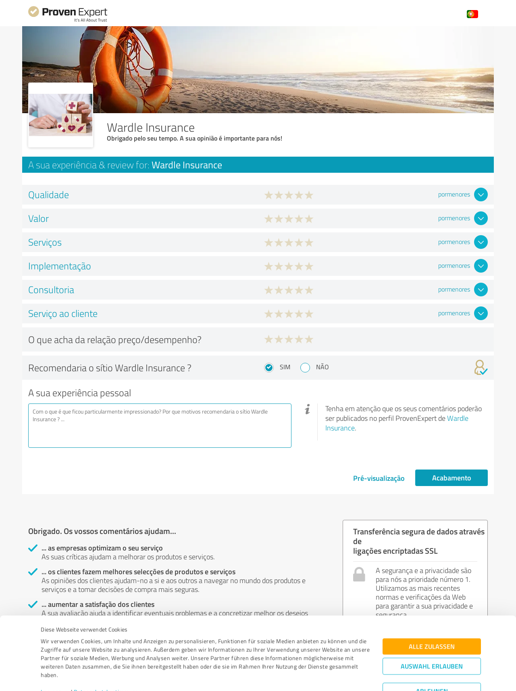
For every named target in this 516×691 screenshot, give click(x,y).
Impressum (55, 653)
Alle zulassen (432, 607)
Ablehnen (432, 652)
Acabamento (451, 477)
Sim (285, 366)
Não (322, 366)
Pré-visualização (379, 478)
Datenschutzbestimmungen (109, 653)
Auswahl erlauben (432, 627)
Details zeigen (314, 676)
